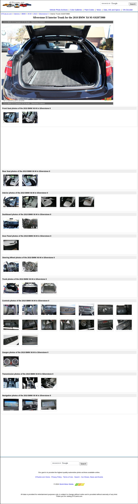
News (99, 10)
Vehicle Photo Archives (59, 10)
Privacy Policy (56, 477)
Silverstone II (43, 14)
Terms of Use (68, 477)
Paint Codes (89, 10)
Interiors (17, 14)
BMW (24, 14)
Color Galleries (76, 10)
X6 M (29, 14)
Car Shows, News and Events (92, 477)
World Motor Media (66, 484)
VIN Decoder (128, 10)
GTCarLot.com (6, 14)
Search (77, 477)
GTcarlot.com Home (42, 477)
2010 (35, 14)
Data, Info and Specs (112, 10)
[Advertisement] (127, 58)
